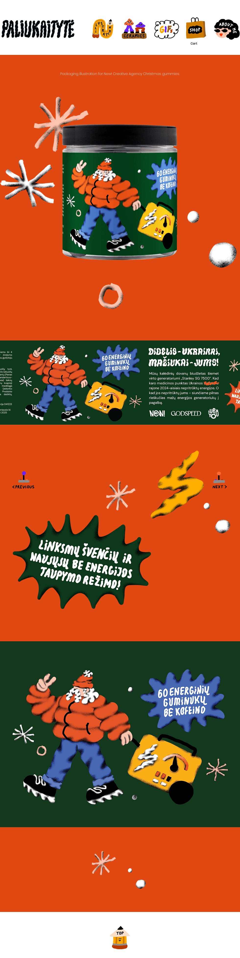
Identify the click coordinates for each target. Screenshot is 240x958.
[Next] (220, 479)
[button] (198, 43)
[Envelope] (23, 479)
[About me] (225, 29)
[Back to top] (120, 935)
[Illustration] (102, 28)
